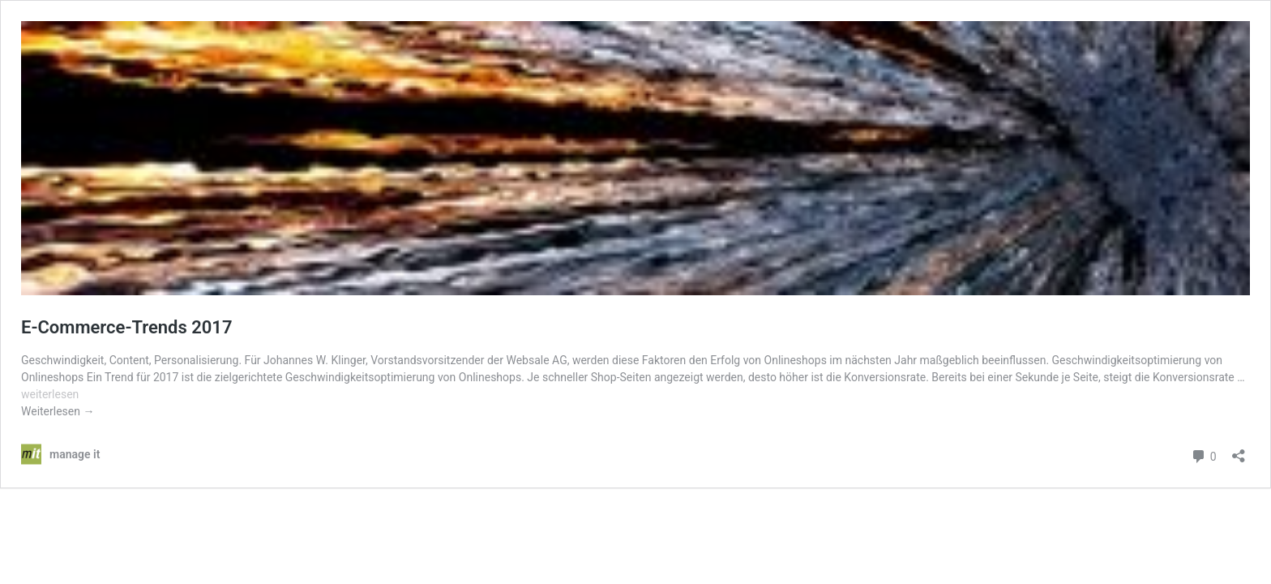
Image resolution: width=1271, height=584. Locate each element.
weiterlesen (50, 394)
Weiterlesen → (57, 411)
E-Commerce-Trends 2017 (127, 327)
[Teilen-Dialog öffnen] (1238, 450)
